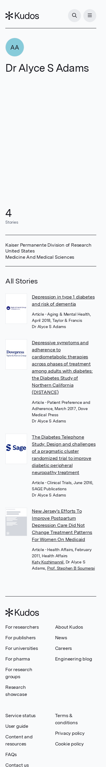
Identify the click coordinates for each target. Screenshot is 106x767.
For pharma (17, 659)
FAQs (11, 754)
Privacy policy (70, 733)
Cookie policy (69, 744)
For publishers (20, 637)
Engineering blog (73, 659)
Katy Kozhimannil (48, 562)
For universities (21, 648)
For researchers (22, 627)
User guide (16, 726)
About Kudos (69, 627)
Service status (20, 715)
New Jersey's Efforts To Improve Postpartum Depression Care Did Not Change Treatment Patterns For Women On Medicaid (62, 525)
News (61, 637)
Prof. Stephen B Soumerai (71, 568)
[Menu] (89, 15)
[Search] (74, 15)
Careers (63, 648)
